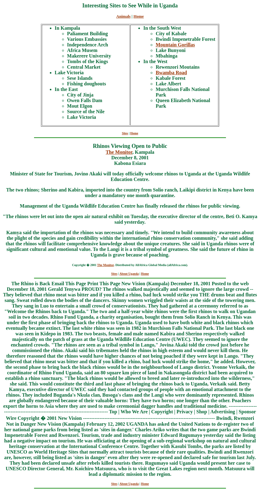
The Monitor (119, 152)
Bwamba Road (171, 72)
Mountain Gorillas (175, 44)
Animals (123, 16)
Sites (125, 133)
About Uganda (129, 273)
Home (138, 16)
